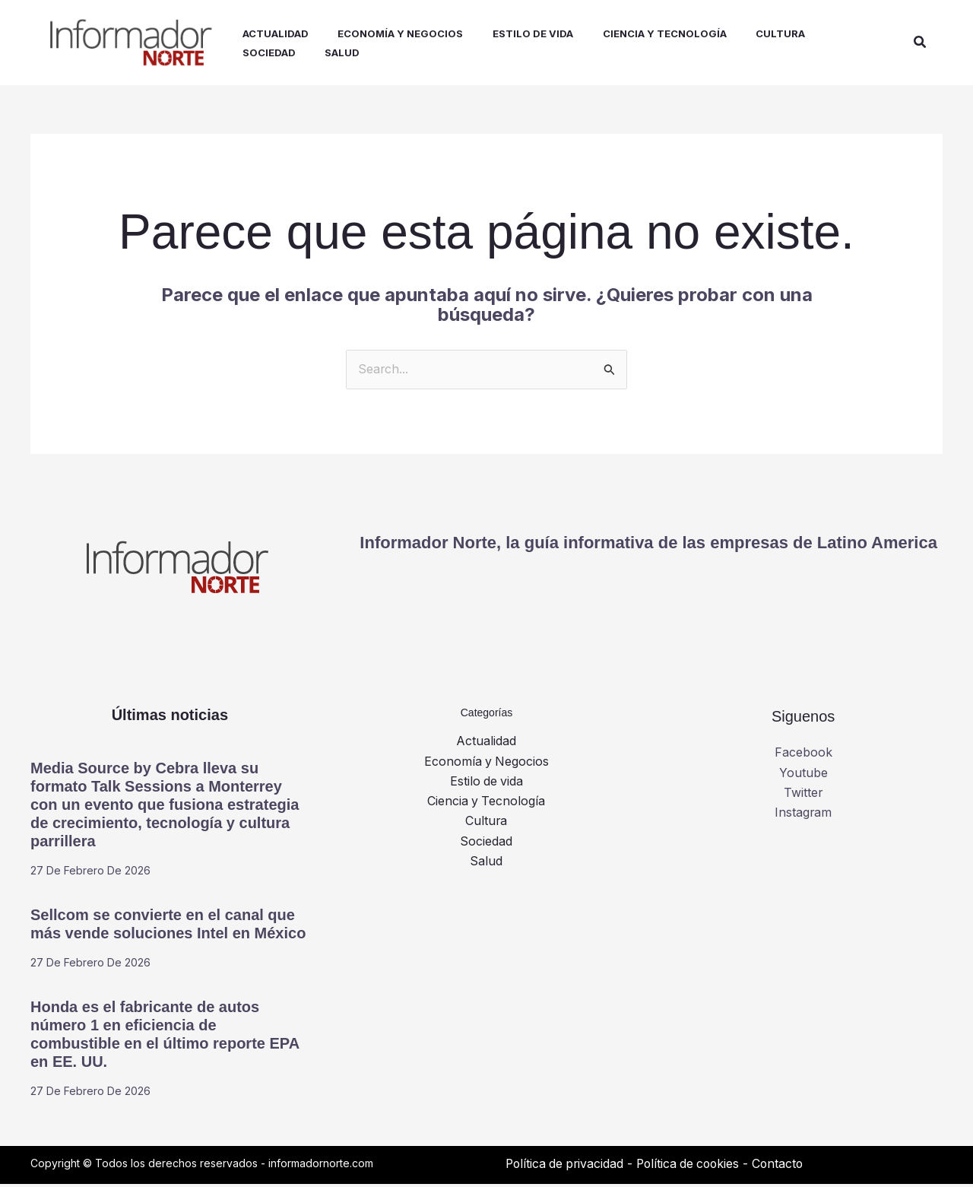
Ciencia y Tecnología (486, 804)
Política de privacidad (566, 1166)
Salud (486, 864)
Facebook (803, 755)
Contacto (786, 1166)
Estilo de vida (486, 784)
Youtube (803, 775)
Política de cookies (693, 1166)
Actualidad (486, 744)
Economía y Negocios (486, 764)
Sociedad (486, 844)
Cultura (486, 824)
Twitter (803, 796)
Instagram (803, 816)
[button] (920, 43)
